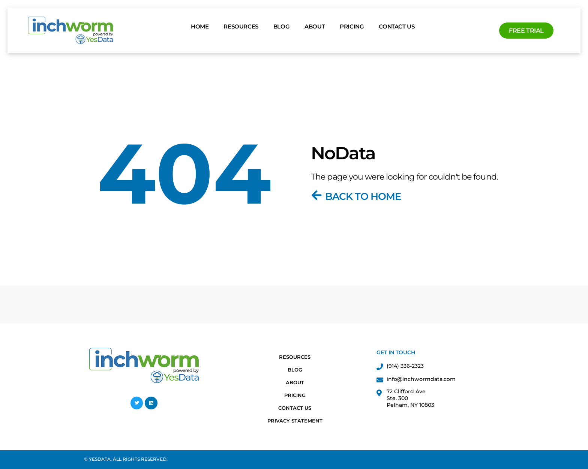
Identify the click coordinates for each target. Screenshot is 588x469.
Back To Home (363, 196)
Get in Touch (395, 352)
